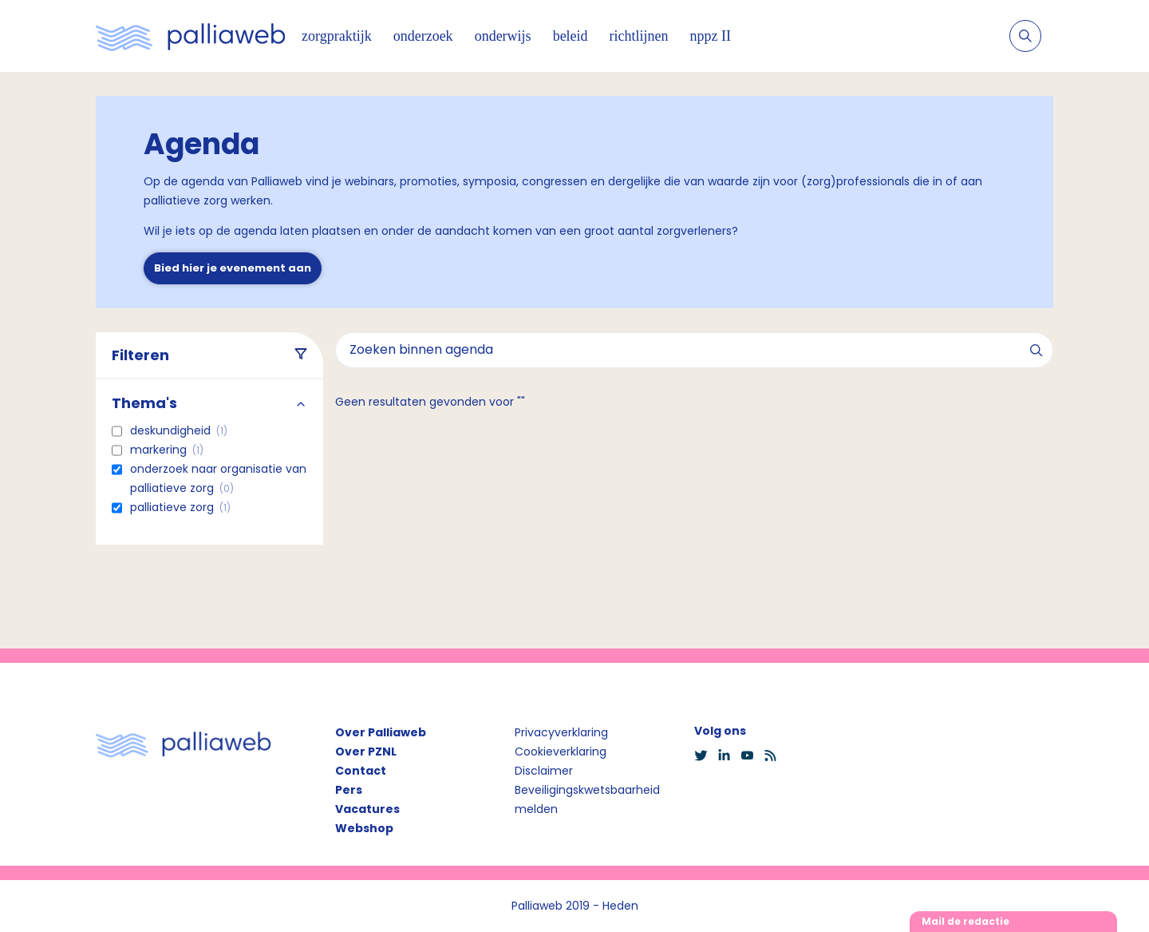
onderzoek (423, 36)
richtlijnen (639, 36)
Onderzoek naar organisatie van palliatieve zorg (218, 478)
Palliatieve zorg (180, 507)
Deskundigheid (178, 430)
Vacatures (367, 809)
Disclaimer (544, 771)
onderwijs (503, 36)
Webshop (364, 828)
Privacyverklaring (561, 732)
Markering (166, 450)
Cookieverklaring (560, 751)
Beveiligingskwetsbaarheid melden (587, 799)
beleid (570, 36)
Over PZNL (366, 751)
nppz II (710, 36)
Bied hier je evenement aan (232, 268)
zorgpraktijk (337, 36)
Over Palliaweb (380, 732)
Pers (348, 790)
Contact (360, 771)
